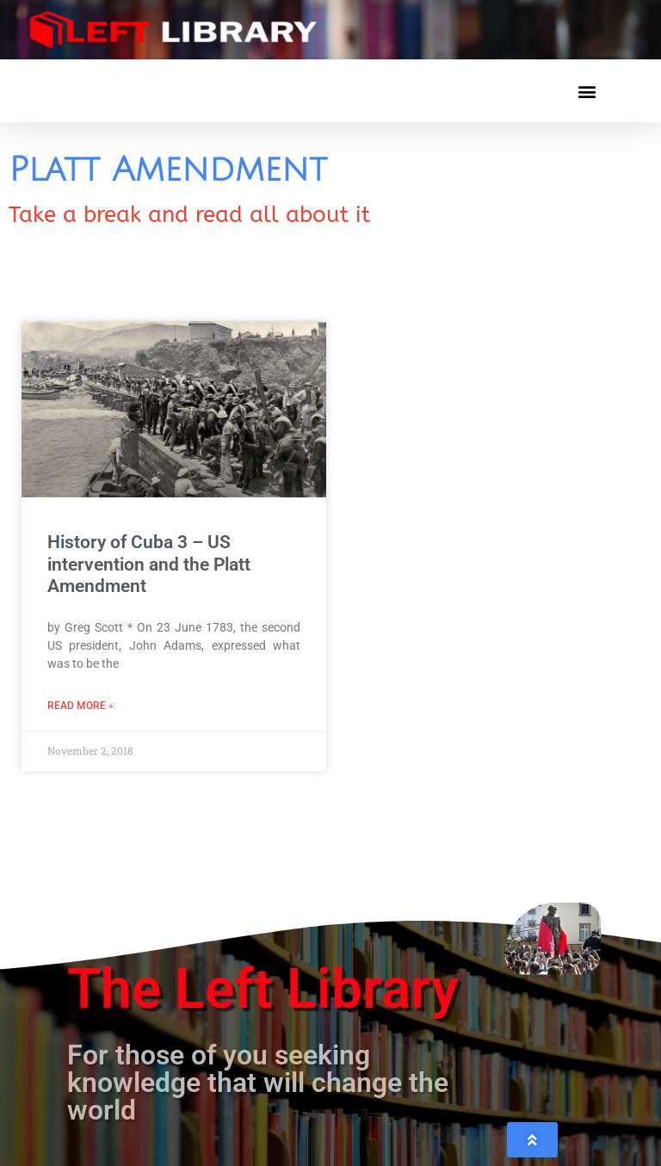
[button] (586, 91)
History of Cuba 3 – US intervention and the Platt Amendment (148, 563)
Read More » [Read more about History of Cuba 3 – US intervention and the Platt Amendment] (80, 706)
